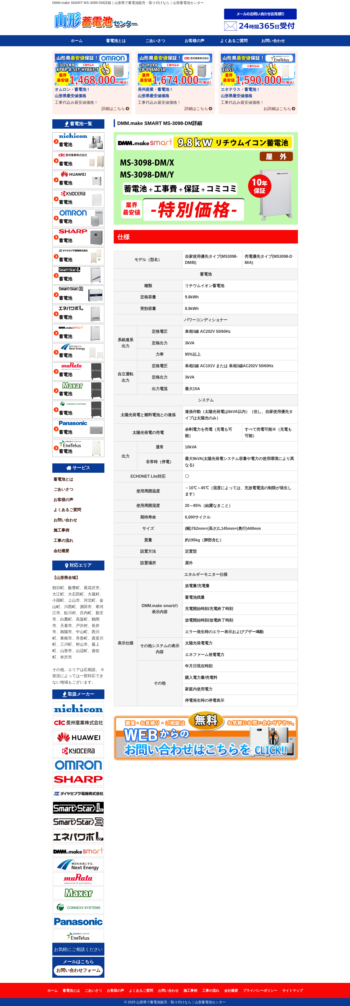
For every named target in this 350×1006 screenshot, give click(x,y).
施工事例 (61, 530)
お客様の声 (194, 41)
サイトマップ (292, 990)
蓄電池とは (116, 41)
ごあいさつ (155, 41)
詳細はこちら (113, 109)
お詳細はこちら (277, 109)
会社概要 (61, 551)
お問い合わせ (273, 41)
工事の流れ (63, 540)
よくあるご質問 (234, 41)
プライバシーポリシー (260, 990)
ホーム (77, 41)
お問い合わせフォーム (78, 970)
